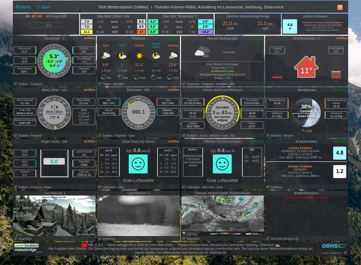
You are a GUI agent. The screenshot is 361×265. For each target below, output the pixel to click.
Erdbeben (273, 187)
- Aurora (203, 135)
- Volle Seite (207, 187)
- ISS (232, 135)
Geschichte (190, 84)
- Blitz (231, 84)
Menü (24, 7)
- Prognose (35, 84)
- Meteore (214, 135)
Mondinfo (189, 135)
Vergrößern (22, 238)
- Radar (47, 187)
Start (42, 7)
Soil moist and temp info (282, 238)
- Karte (131, 135)
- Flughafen (207, 84)
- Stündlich (118, 84)
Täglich (104, 84)
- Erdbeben (221, 84)
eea (146, 151)
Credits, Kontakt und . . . (334, 253)
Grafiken (20, 84)
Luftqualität (106, 187)
